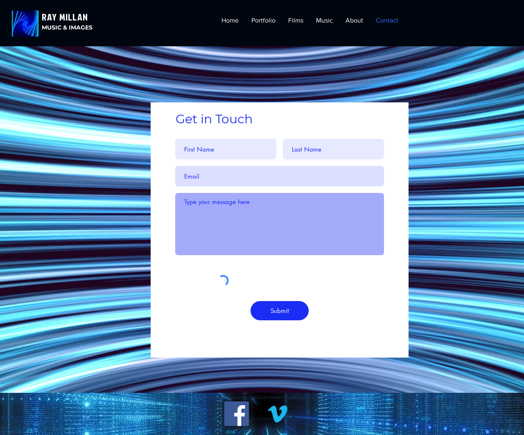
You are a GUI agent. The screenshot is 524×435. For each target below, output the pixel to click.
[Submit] (280, 310)
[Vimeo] (277, 413)
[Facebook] (236, 413)
